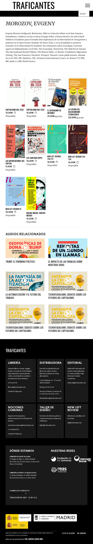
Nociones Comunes (15, 409)
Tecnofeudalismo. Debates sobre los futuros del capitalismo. (67, 296)
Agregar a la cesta (15, 113)
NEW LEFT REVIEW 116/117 (54, 157)
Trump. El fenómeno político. (20, 261)
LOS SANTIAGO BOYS (34, 158)
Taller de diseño (47, 409)
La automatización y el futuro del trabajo (23, 296)
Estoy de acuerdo (68, 533)
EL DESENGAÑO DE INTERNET (54, 111)
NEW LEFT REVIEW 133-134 (77, 158)
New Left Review (74, 409)
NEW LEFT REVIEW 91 (13, 209)
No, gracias (81, 533)
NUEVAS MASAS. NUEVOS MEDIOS (35, 214)
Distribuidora (50, 363)
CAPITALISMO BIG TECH (14, 110)
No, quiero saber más (34, 539)
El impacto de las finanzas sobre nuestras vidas (65, 263)
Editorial (74, 363)
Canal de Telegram (15, 391)
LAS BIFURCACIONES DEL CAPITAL (15, 162)
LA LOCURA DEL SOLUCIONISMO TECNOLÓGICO (74, 112)
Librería (14, 363)
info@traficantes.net (18, 493)
